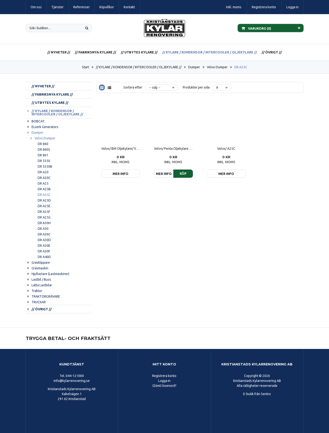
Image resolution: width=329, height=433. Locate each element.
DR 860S (44, 149)
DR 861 (43, 155)
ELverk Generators (45, 127)
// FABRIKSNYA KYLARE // (95, 52)
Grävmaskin (40, 268)
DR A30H (44, 223)
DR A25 (43, 183)
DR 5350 (44, 161)
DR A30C (44, 234)
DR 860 (43, 144)
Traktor (37, 291)
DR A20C (44, 178)
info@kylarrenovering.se (72, 381)
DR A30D (44, 240)
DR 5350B (45, 166)
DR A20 (43, 172)
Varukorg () (256, 28)
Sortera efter (132, 87)
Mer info (120, 174)
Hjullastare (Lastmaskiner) (50, 274)
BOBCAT (38, 121)
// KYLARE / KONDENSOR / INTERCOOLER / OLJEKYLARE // (209, 52)
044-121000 (75, 376)
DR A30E (44, 245)
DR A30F (44, 251)
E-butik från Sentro (257, 394)
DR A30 (43, 229)
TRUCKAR (39, 302)
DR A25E (44, 206)
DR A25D (44, 200)
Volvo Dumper (217, 67)
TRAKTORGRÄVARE (46, 296)
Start (85, 67)
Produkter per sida (196, 87)
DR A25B (44, 189)
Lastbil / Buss (41, 279)
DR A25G (44, 217)
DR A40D (44, 257)
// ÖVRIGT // (272, 52)
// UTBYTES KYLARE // (139, 52)
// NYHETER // (58, 52)
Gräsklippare (41, 262)
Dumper (194, 67)
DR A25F (44, 212)
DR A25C (240, 67)
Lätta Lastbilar (42, 285)
